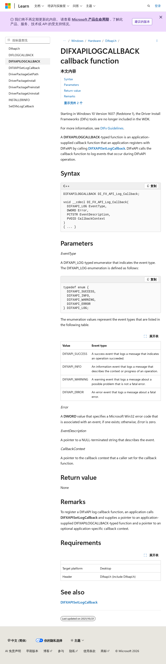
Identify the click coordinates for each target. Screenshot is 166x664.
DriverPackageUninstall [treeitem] (24, 93)
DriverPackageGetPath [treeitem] (23, 74)
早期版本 (32, 651)
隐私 (72, 651)
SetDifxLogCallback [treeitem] (21, 106)
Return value (72, 90)
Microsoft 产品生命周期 (90, 19)
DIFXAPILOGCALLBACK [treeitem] (24, 61)
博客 (46, 651)
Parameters (71, 85)
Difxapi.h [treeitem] (14, 48)
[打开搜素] (148, 6)
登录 (158, 6)
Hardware (94, 41)
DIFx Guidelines (111, 128)
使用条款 (89, 651)
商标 (104, 651)
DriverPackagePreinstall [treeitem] (24, 87)
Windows (77, 41)
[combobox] (27, 40)
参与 (61, 651)
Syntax (68, 79)
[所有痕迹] (64, 40)
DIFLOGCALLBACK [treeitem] (21, 55)
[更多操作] (157, 40)
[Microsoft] (8, 6)
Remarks (69, 96)
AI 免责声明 (13, 651)
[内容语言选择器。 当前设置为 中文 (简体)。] (17, 640)
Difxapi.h (111, 41)
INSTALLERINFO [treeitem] (19, 100)
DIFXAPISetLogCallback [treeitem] (24, 68)
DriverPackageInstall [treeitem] (22, 80)
